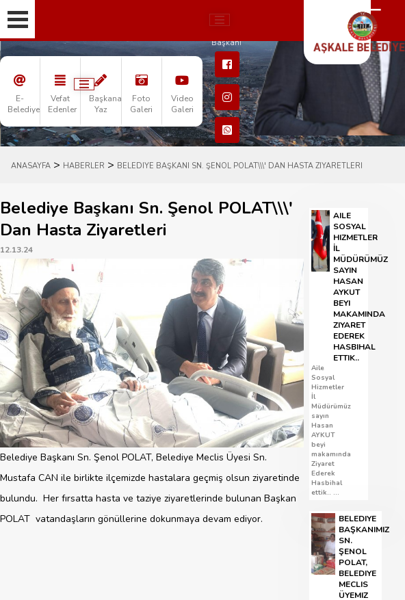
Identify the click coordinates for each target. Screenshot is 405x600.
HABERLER (84, 166)
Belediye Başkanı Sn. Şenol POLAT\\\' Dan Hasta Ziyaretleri (240, 166)
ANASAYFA (31, 166)
